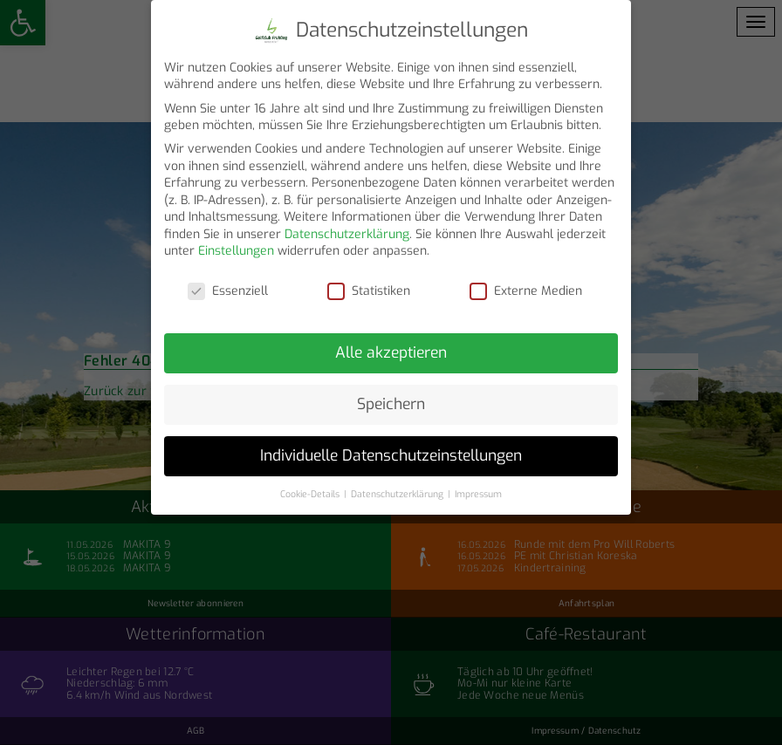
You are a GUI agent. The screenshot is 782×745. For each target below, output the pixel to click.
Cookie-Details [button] (311, 487)
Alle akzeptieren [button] (391, 345)
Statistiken (368, 284)
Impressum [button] (478, 487)
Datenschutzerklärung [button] (398, 487)
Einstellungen (236, 244)
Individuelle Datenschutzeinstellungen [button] (391, 448)
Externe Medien (526, 284)
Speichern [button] (391, 396)
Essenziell (228, 284)
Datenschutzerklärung (347, 227)
